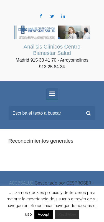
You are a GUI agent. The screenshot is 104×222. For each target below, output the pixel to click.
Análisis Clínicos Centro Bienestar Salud (52, 50)
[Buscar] (52, 113)
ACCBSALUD (21, 183)
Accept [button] (43, 214)
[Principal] (52, 94)
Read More (67, 214)
